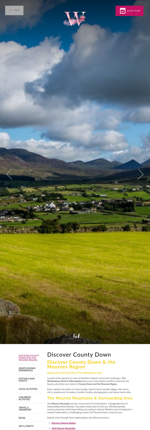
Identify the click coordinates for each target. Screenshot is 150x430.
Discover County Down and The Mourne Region (29, 357)
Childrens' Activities (25, 398)
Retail (22, 418)
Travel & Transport (25, 408)
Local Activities (28, 389)
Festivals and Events (27, 379)
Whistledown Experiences (27, 369)
